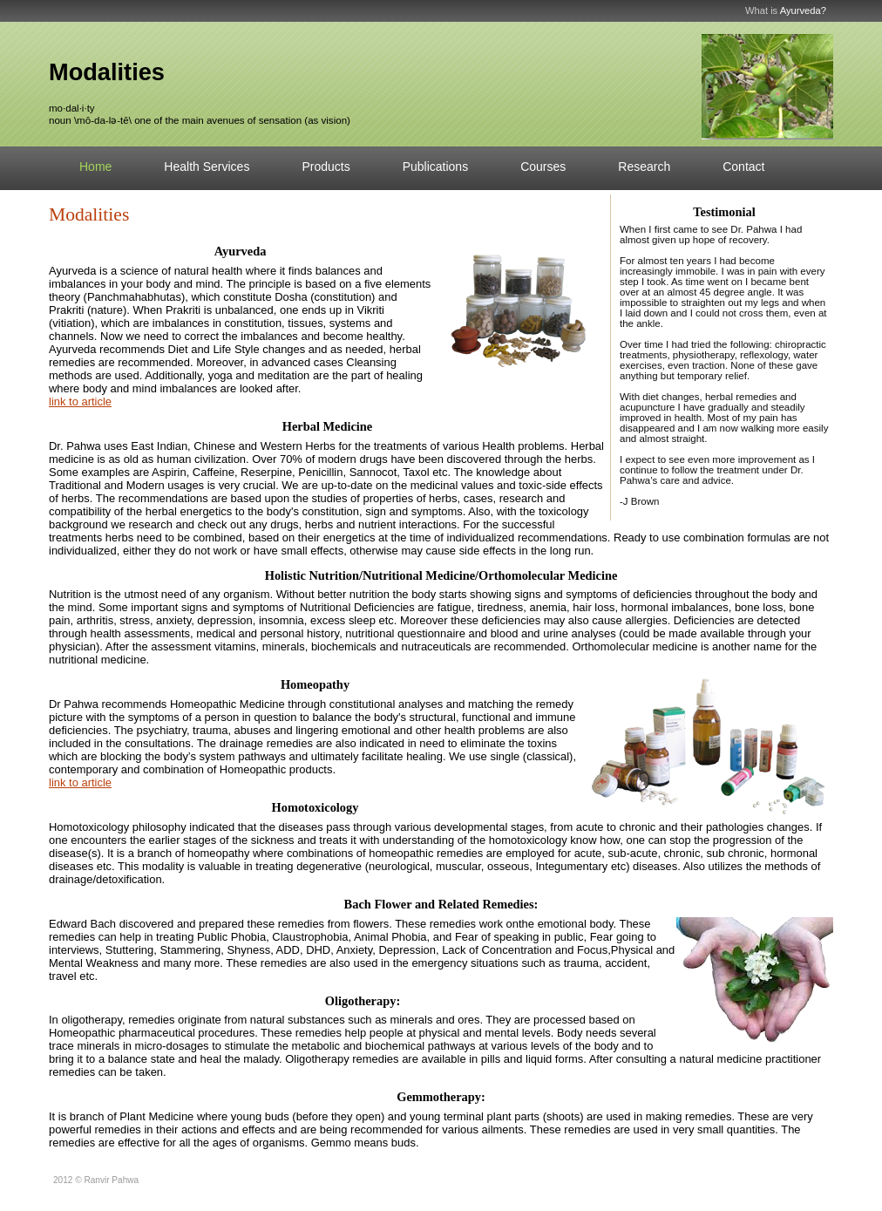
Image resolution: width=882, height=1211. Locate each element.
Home (95, 166)
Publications (436, 166)
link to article (80, 401)
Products (325, 166)
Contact (743, 166)
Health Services (206, 166)
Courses (543, 166)
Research (644, 166)
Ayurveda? (803, 10)
